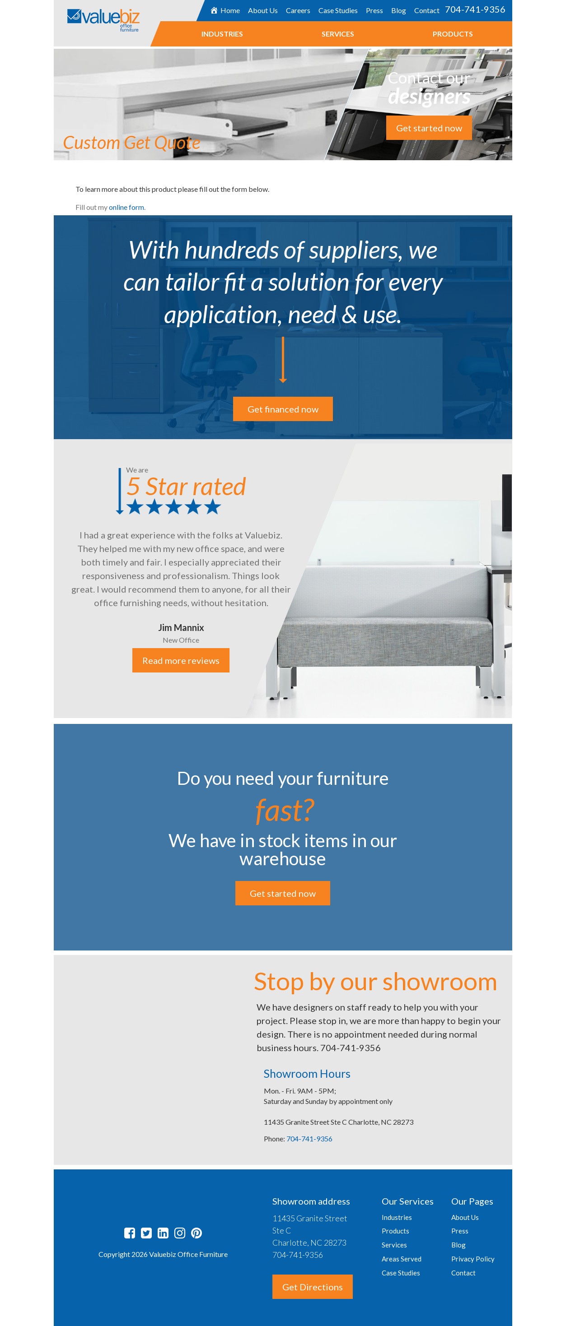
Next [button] (519, 579)
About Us (263, 10)
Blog (398, 10)
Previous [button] (46, 579)
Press (374, 10)
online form (126, 207)
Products (453, 33)
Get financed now (283, 408)
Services (338, 33)
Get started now (429, 127)
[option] (283, 578)
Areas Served (401, 1259)
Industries (222, 33)
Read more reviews (181, 660)
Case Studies (338, 10)
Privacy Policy (473, 1259)
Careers (298, 10)
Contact (427, 10)
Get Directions (312, 1286)
